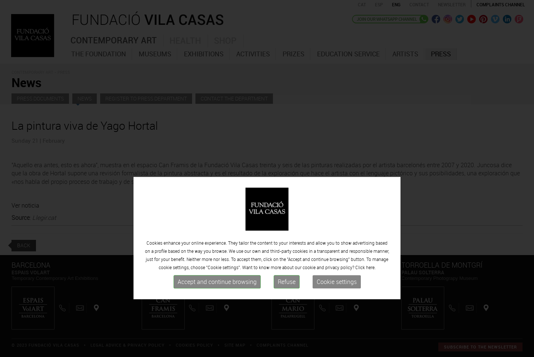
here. (371, 286)
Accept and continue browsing (217, 301)
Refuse (287, 301)
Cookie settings (337, 301)
